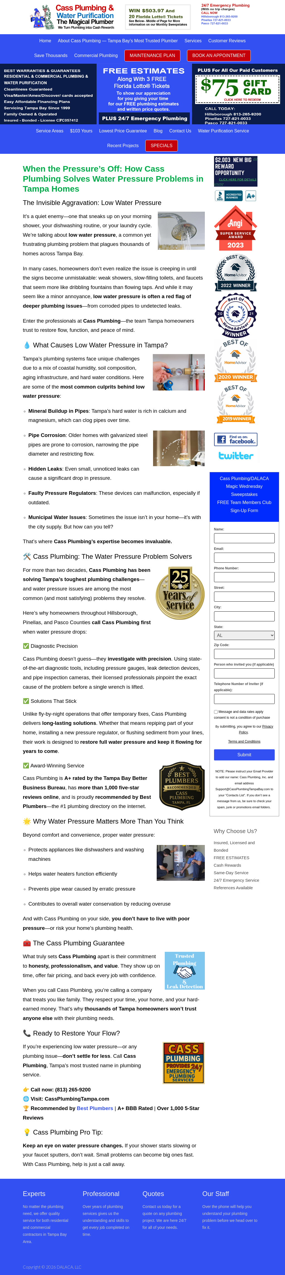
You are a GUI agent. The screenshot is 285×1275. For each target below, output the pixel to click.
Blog (158, 131)
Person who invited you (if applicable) (244, 664)
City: (218, 607)
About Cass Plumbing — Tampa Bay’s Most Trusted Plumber (118, 40)
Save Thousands (51, 55)
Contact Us (180, 131)
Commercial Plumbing (96, 55)
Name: (219, 529)
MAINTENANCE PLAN (152, 55)
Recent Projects (123, 145)
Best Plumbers (95, 1108)
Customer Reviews (227, 40)
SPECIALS (161, 145)
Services (193, 40)
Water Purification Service (223, 131)
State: (218, 627)
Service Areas (49, 131)
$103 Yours (81, 131)
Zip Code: (221, 645)
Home (45, 40)
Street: (219, 588)
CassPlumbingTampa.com (77, 1099)
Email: (219, 549)
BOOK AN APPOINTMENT (218, 55)
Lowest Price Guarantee (123, 131)
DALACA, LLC (69, 1266)
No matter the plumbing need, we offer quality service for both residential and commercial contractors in (45, 1220)
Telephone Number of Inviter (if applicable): (238, 687)
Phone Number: (226, 568)
